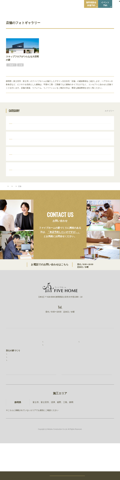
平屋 (25, 128)
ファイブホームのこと (88, 363)
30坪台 (15, 164)
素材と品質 (12, 384)
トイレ (15, 186)
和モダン (83, 146)
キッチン (53, 182)
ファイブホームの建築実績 (54, 363)
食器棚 (63, 182)
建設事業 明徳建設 (87, 386)
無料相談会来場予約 (91, 4)
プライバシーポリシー (88, 379)
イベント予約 (105, 4)
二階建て (15, 128)
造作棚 (80, 182)
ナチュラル (59, 146)
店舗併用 (34, 128)
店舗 (64, 128)
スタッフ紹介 (86, 367)
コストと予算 (13, 387)
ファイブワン (84, 392)
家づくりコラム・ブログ (53, 389)
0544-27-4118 (83, 279)
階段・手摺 (41, 186)
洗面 (100, 182)
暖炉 (68, 186)
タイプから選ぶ (16, 120)
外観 (72, 182)
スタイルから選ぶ (18, 139)
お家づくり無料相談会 (34, 407)
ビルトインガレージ (50, 128)
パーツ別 (13, 175)
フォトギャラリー (19, 201)
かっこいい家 (17, 146)
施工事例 (48, 367)
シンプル (72, 146)
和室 (107, 182)
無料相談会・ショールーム (54, 383)
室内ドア (90, 182)
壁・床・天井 (26, 186)
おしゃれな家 (32, 146)
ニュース (82, 373)
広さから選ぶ (15, 157)
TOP (7, 201)
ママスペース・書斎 (89, 186)
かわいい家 (46, 146)
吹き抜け (58, 186)
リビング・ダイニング (36, 182)
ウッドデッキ (17, 182)
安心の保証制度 (14, 380)
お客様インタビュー (52, 371)
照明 (76, 186)
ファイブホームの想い (16, 370)
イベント (46, 377)
